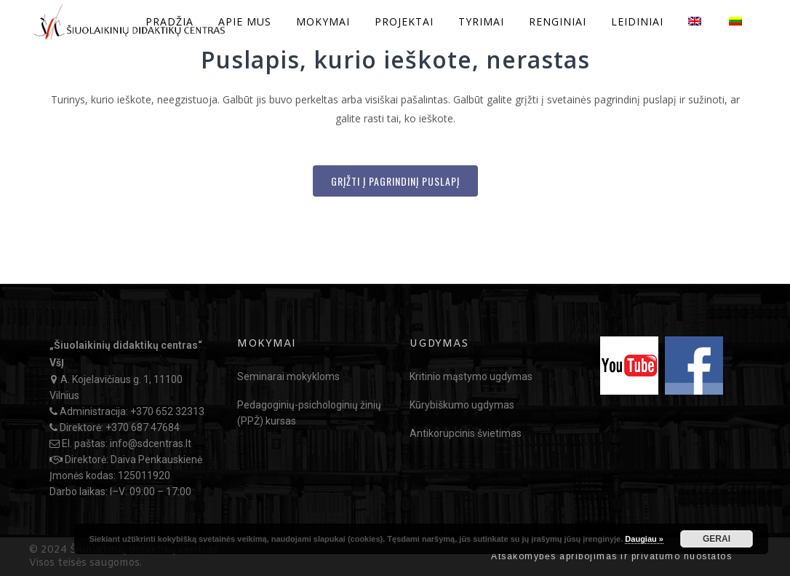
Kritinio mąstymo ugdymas (471, 376)
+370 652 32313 (167, 411)
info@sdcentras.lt (150, 443)
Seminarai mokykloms (288, 376)
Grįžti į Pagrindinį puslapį (395, 181)
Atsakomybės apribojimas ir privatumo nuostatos (611, 556)
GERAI (716, 539)
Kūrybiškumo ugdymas (462, 405)
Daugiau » (644, 538)
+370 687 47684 (142, 427)
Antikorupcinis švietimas (466, 433)
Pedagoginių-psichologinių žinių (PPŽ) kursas (309, 413)
